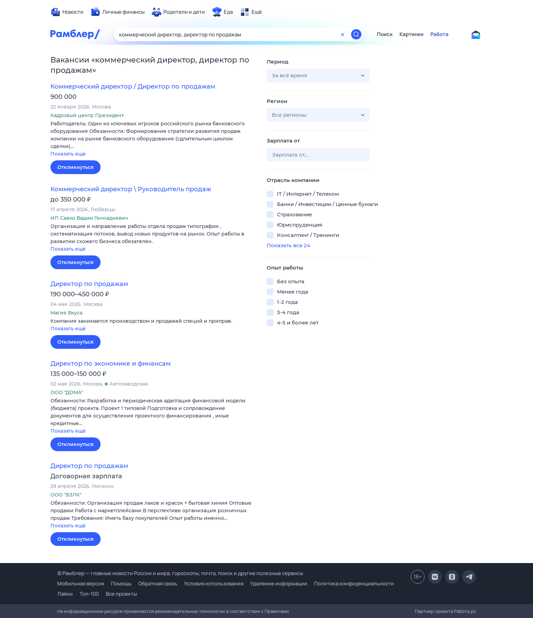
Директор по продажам (89, 284)
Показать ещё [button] (68, 154)
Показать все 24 (288, 245)
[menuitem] (66, 12)
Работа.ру (465, 611)
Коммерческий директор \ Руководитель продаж (130, 189)
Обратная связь (157, 583)
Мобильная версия (80, 583)
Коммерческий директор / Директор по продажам (132, 86)
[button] (153, 139)
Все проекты (121, 593)
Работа (439, 34)
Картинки (411, 34)
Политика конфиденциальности (354, 583)
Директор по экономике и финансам (110, 363)
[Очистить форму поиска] (342, 34)
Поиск (385, 34)
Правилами (277, 611)
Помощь (121, 583)
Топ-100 (89, 593)
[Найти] (356, 34)
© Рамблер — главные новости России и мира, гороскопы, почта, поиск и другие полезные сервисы (180, 573)
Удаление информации (278, 583)
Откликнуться (75, 167)
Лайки (65, 593)
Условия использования (213, 583)
